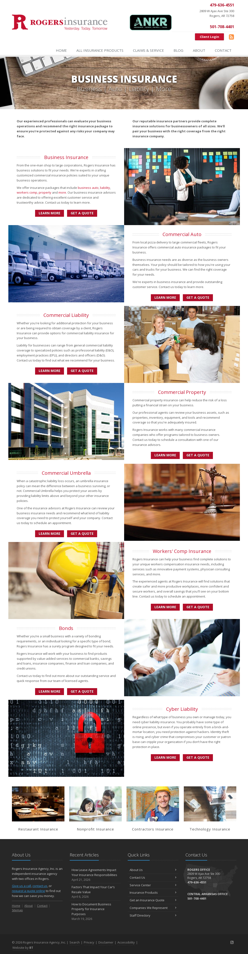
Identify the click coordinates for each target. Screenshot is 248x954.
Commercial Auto (182, 234)
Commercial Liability (66, 315)
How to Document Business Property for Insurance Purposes (95, 911)
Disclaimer (105, 942)
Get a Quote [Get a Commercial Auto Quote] (197, 297)
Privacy (89, 942)
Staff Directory (153, 915)
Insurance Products (153, 892)
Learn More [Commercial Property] (165, 455)
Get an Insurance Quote (153, 900)
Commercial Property (182, 392)
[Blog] (231, 37)
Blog (178, 50)
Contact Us (153, 877)
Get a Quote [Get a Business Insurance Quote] (82, 213)
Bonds (66, 628)
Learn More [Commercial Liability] (49, 370)
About (199, 50)
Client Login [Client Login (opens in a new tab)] (209, 37)
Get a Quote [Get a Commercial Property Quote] (197, 455)
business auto (88, 188)
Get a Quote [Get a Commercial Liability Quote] (82, 370)
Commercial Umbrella (66, 473)
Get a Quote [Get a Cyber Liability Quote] (197, 757)
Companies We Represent (153, 908)
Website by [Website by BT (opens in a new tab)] (22, 947)
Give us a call (21, 886)
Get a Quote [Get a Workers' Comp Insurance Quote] (197, 607)
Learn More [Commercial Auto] (165, 297)
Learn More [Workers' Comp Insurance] (165, 607)
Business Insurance (66, 157)
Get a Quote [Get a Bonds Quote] (82, 691)
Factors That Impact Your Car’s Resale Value (95, 892)
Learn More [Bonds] (49, 691)
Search (74, 942)
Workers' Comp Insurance (182, 551)
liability (105, 188)
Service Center (153, 885)
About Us (153, 870)
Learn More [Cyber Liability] (165, 757)
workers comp (27, 192)
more (62, 192)
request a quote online (28, 891)
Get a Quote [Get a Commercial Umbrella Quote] (82, 533)
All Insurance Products (99, 50)
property (45, 192)
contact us (39, 886)
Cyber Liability (182, 709)
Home (61, 50)
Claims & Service (148, 50)
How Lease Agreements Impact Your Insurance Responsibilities (95, 875)
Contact (223, 50)
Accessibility (126, 942)
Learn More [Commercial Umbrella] (49, 533)
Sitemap (17, 910)
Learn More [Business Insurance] (49, 213)
